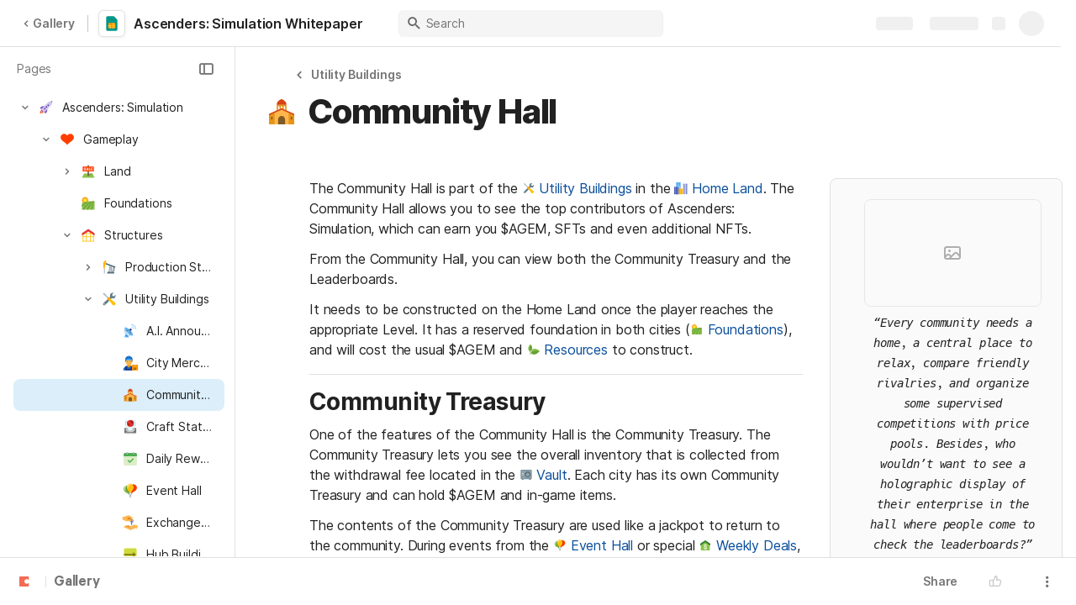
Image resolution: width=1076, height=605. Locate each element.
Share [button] (940, 581)
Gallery (49, 23)
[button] (206, 69)
